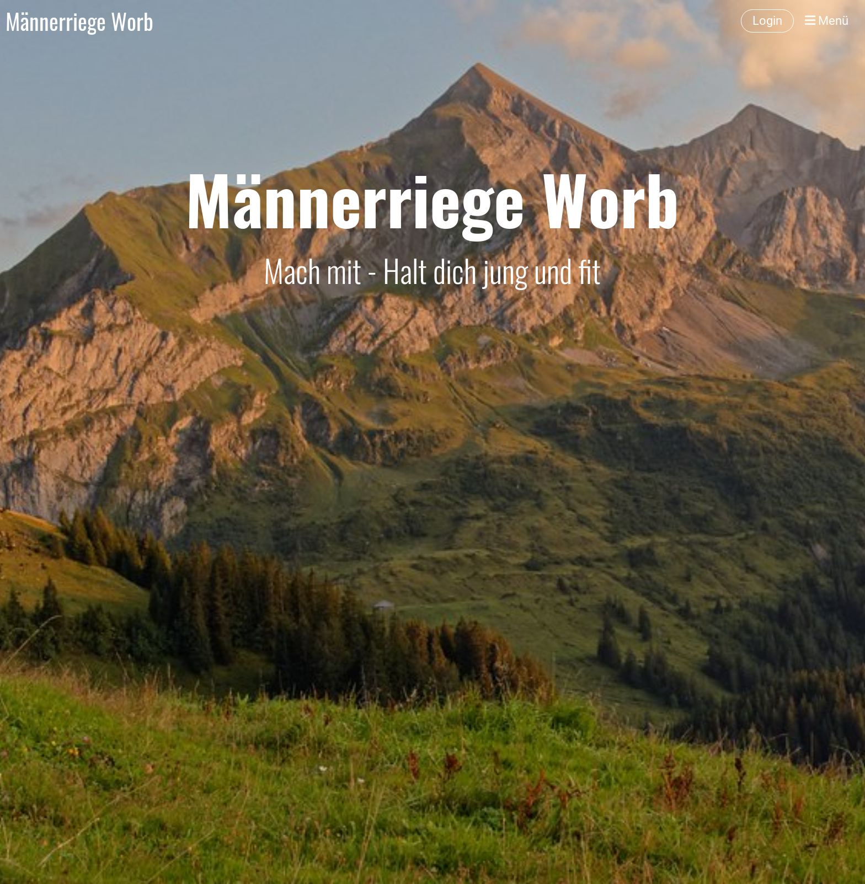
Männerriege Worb (79, 21)
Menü (826, 21)
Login (767, 21)
